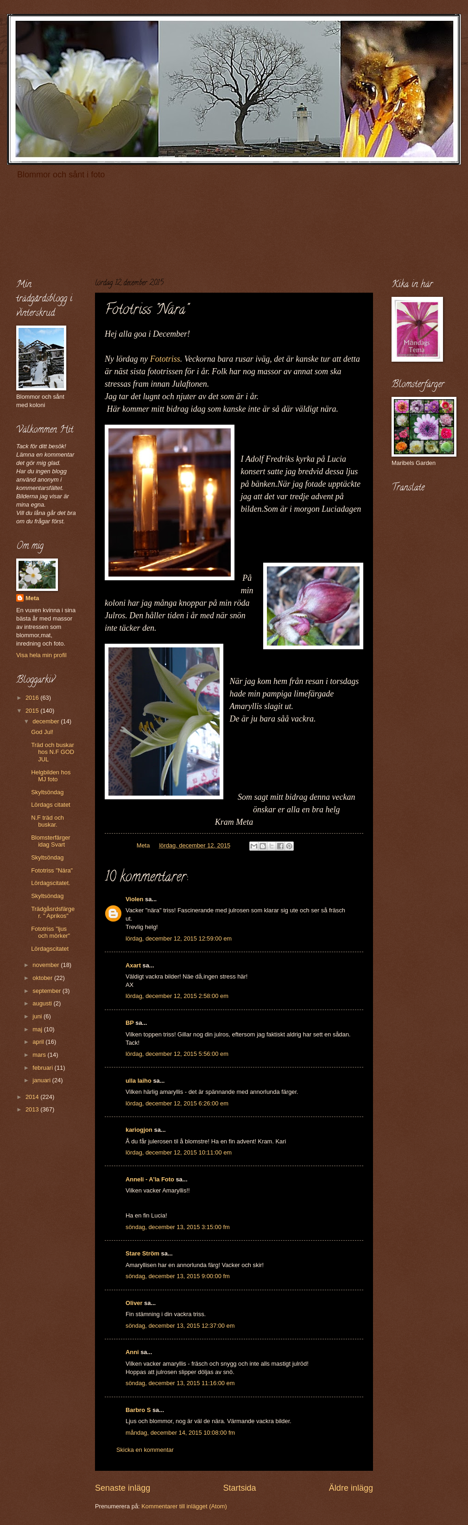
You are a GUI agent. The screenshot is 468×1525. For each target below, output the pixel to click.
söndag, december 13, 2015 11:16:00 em (180, 1383)
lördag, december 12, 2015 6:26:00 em (177, 1103)
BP (130, 1022)
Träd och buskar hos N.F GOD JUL (52, 752)
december (46, 721)
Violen (134, 899)
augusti (42, 1003)
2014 (32, 1096)
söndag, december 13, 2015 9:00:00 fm (178, 1276)
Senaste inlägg (122, 1488)
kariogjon (139, 1129)
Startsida (239, 1488)
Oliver (134, 1302)
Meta (32, 598)
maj (38, 1029)
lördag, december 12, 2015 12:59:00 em (179, 938)
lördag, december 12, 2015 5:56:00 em (177, 1053)
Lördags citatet (50, 804)
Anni (132, 1352)
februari (43, 1067)
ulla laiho (139, 1080)
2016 (32, 697)
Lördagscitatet (50, 948)
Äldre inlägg (351, 1488)
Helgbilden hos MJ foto (50, 776)
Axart (133, 965)
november (46, 964)
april (38, 1041)
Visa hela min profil (41, 655)
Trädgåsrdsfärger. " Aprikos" (53, 912)
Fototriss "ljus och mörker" (50, 932)
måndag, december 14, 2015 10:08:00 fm (180, 1432)
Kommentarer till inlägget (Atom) (184, 1506)
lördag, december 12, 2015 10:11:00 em (179, 1152)
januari (42, 1080)
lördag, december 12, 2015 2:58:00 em (177, 995)
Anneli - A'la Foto (150, 1179)
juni (38, 1016)
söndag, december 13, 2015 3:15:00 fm (178, 1227)
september (47, 990)
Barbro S (138, 1409)
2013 (32, 1109)
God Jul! (42, 731)
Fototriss (165, 359)
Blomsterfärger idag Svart (50, 841)
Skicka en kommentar (145, 1449)
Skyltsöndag (47, 792)
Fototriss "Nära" (52, 870)
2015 (32, 710)
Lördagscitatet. (50, 882)
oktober (43, 977)
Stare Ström (142, 1253)
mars (39, 1054)
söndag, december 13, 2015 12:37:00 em (180, 1325)
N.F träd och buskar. (47, 821)
